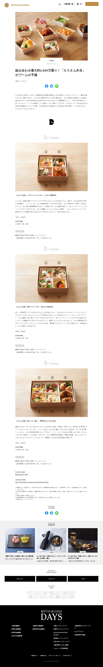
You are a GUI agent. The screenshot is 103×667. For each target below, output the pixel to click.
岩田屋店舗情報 (16, 632)
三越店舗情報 (15, 625)
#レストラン (44, 596)
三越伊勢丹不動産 (79, 634)
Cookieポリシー (67, 655)
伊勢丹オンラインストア (60, 629)
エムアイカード (79, 631)
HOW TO (51, 579)
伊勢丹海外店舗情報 (38, 629)
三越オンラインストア (60, 625)
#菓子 (45, 592)
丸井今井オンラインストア (61, 641)
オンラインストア (92, 4)
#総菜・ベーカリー (21, 81)
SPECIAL (20, 579)
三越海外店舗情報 (37, 625)
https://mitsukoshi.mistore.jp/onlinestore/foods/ (32, 482)
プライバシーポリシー (54, 655)
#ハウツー (30, 592)
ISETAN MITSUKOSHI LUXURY (60, 633)
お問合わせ (43, 655)
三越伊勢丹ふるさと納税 (60, 644)
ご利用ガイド (34, 655)
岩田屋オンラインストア (60, 638)
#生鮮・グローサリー (68, 592)
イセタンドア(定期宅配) (60, 648)
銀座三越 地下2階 (21, 474)
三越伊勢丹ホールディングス (82, 626)
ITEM (83, 579)
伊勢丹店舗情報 (16, 629)
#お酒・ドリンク (33, 596)
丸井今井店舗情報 (16, 635)
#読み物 (71, 596)
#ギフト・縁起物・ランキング (58, 596)
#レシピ (39, 592)
